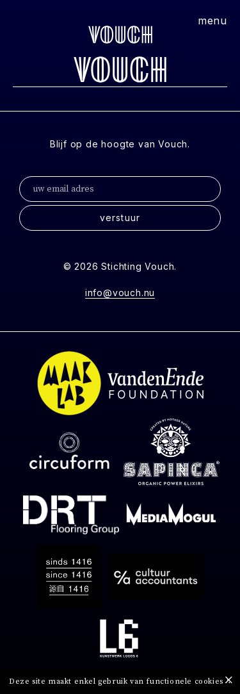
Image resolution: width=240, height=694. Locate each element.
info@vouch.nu (120, 292)
